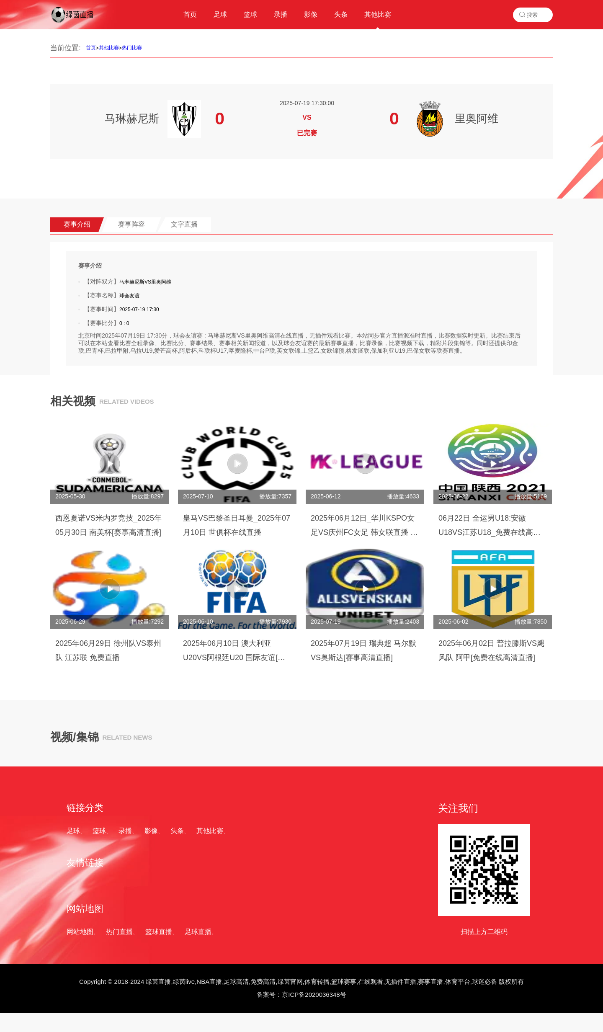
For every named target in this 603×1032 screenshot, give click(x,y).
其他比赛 (109, 48)
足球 (73, 830)
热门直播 (119, 931)
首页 (91, 48)
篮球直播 (158, 931)
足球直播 (198, 931)
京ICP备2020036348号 (314, 994)
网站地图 (80, 931)
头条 (177, 830)
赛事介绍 (77, 224)
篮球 (99, 830)
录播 (125, 830)
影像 (151, 830)
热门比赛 (132, 48)
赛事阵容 (131, 224)
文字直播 (184, 224)
